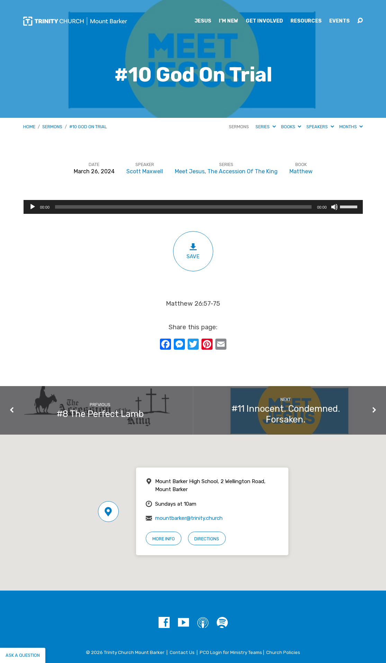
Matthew (301, 171)
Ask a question (23, 655)
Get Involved (264, 21)
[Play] (32, 206)
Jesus (203, 21)
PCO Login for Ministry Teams (231, 652)
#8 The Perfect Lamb (100, 414)
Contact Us (182, 652)
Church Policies (283, 652)
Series (265, 126)
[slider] (183, 207)
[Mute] (334, 206)
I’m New (228, 21)
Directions (206, 538)
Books (291, 126)
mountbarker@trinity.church (189, 518)
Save (193, 251)
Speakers (320, 126)
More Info (163, 538)
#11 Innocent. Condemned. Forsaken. (286, 414)
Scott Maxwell (144, 171)
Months (351, 126)
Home (29, 126)
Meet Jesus (190, 171)
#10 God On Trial (88, 126)
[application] (193, 207)
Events (339, 21)
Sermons (52, 126)
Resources (306, 21)
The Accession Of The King (242, 171)
